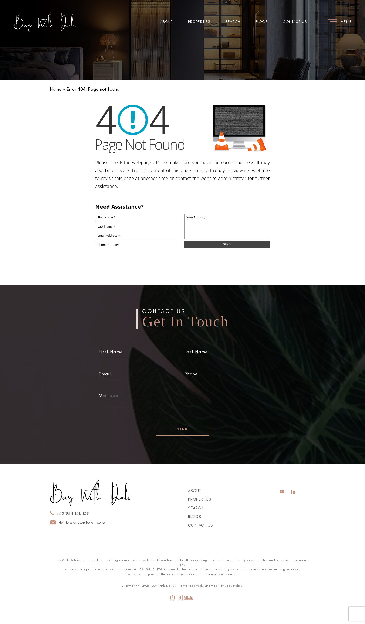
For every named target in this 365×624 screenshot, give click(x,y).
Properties (199, 21)
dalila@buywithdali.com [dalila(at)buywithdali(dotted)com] (77, 522)
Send (182, 429)
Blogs (261, 21)
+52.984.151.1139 (69, 513)
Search (232, 21)
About (166, 21)
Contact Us (295, 21)
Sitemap (211, 586)
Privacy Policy (232, 586)
